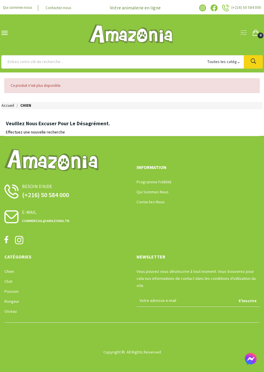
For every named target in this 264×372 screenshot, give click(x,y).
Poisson (11, 292)
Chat (8, 282)
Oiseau (10, 311)
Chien (9, 272)
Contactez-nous (62, 8)
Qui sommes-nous (19, 8)
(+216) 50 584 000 (45, 195)
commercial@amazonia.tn (45, 221)
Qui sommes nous (153, 192)
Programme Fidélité (154, 182)
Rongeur (11, 302)
